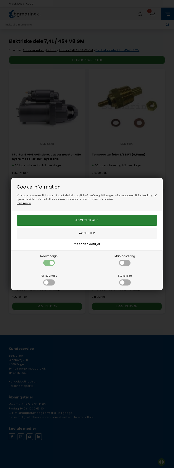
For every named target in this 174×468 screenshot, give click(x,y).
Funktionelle (49, 280)
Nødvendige (49, 260)
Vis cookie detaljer (87, 244)
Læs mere (24, 203)
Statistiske (125, 280)
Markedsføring (124, 260)
